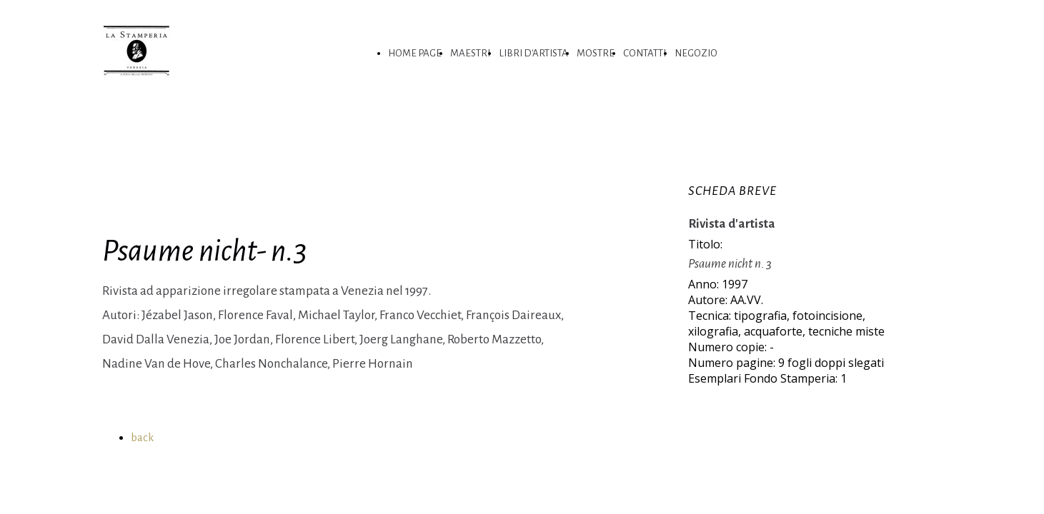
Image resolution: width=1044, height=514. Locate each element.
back (142, 437)
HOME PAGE (415, 53)
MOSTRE (596, 53)
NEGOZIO (696, 53)
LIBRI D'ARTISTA (533, 53)
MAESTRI (470, 53)
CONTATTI (644, 53)
